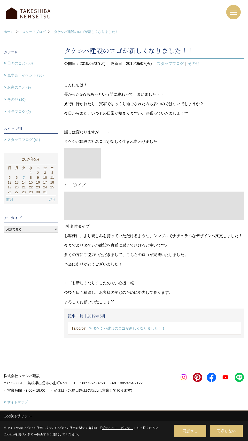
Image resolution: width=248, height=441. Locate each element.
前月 (9, 199)
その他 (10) (16, 99)
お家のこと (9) (19, 87)
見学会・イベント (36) (25, 75)
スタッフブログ (170, 64)
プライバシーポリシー (117, 428)
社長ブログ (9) (19, 111)
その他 (193, 64)
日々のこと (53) (20, 63)
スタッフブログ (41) (23, 140)
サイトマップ (17, 402)
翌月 (52, 199)
